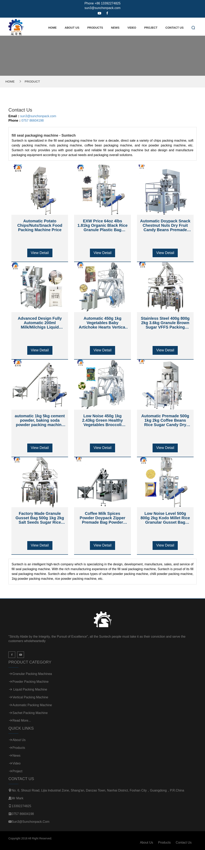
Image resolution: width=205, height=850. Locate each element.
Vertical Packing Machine (30, 697)
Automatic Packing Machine (32, 705)
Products (95, 27)
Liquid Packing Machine (29, 689)
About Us (72, 27)
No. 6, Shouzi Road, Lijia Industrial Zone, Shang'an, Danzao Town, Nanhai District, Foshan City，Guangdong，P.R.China (98, 790)
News (115, 27)
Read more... (21, 720)
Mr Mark (17, 798)
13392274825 (21, 806)
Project (150, 27)
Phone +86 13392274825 (102, 3)
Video (132, 27)
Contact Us (174, 27)
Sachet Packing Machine (30, 713)
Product (32, 81)
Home (52, 27)
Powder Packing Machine (30, 681)
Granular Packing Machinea (32, 674)
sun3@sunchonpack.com (102, 8)
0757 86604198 (32, 120)
